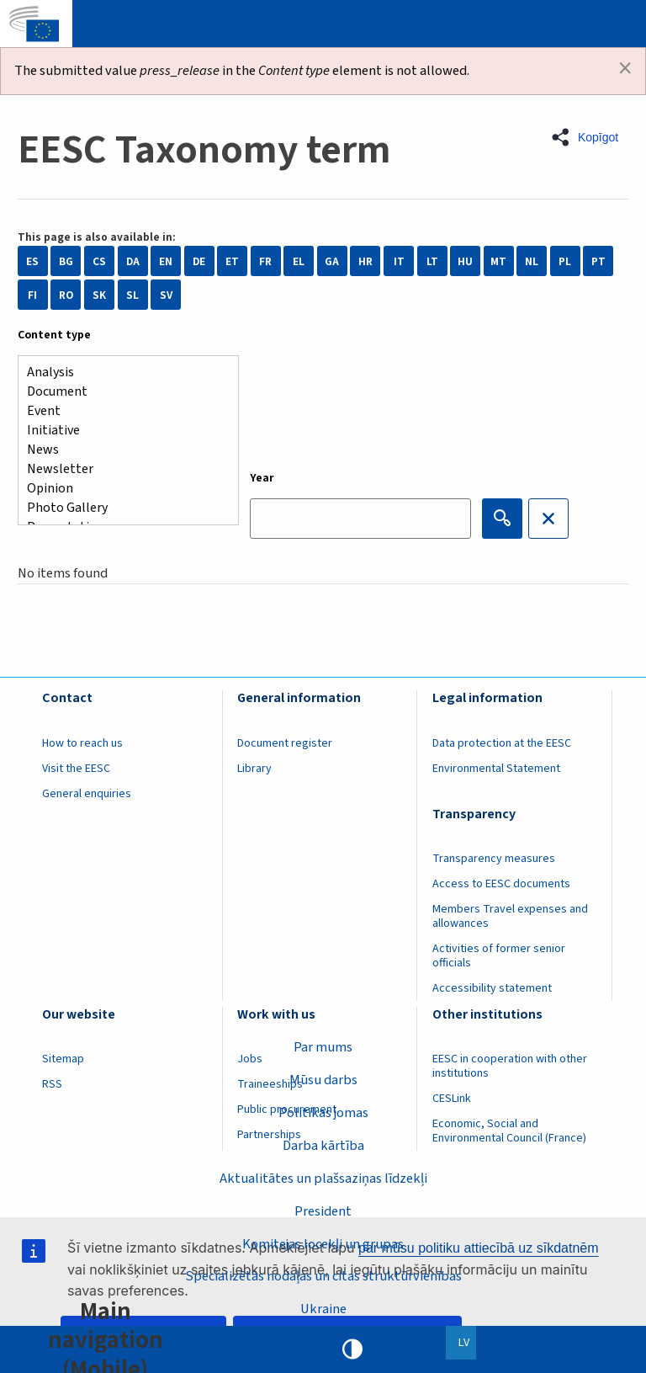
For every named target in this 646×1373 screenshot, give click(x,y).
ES (32, 261)
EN (165, 261)
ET (232, 261)
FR (265, 261)
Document (121, 392)
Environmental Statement (496, 768)
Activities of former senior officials (498, 955)
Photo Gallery (121, 508)
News (121, 450)
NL (531, 261)
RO (66, 295)
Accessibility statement (492, 988)
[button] (589, 137)
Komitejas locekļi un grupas (323, 1243)
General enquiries (86, 793)
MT (498, 261)
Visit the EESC (76, 768)
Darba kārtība (323, 1146)
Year (262, 478)
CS (99, 261)
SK (99, 295)
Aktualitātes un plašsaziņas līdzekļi (323, 1178)
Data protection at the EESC (501, 743)
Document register (284, 743)
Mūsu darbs (323, 1080)
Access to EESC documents (501, 883)
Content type (54, 335)
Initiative (121, 430)
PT (598, 261)
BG (66, 261)
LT (432, 261)
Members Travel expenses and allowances (510, 916)
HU (465, 261)
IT (399, 261)
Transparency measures (493, 858)
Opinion (121, 488)
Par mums (323, 1047)
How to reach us (82, 743)
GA (332, 261)
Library (254, 768)
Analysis (121, 372)
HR (365, 261)
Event (121, 411)
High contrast (352, 1349)
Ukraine (323, 1309)
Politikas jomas (323, 1113)
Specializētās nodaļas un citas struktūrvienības (323, 1276)
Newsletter (121, 469)
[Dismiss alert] (625, 68)
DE (199, 261)
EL (298, 261)
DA (133, 261)
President (323, 1211)
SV (166, 295)
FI (32, 295)
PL (565, 261)
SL (132, 295)
